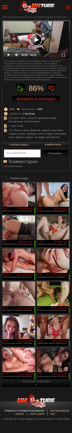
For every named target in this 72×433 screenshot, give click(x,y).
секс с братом (16, 137)
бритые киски (22, 130)
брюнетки (35, 130)
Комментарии (53, 145)
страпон (29, 137)
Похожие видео (19, 145)
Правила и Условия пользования (24, 411)
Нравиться (20, 88)
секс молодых (45, 133)
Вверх (63, 406)
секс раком (60, 133)
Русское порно (32, 121)
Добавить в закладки (36, 99)
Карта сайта (37, 414)
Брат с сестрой (29, 118)
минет (22, 133)
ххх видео (40, 137)
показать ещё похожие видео (36, 381)
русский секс (53, 137)
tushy (20, 126)
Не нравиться (52, 88)
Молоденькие (16, 121)
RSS (52, 414)
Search (68, 7)
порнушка (31, 133)
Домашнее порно (47, 118)
